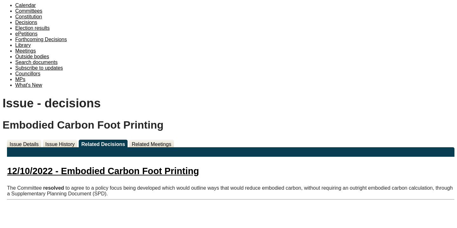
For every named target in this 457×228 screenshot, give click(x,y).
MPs (20, 79)
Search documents (36, 62)
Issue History (60, 144)
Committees (28, 11)
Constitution (28, 16)
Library (23, 45)
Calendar (25, 5)
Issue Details (24, 144)
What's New (28, 85)
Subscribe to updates (39, 68)
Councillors (27, 73)
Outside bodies (32, 56)
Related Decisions (103, 144)
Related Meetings (151, 144)
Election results (32, 28)
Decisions (26, 22)
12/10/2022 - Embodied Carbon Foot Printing (103, 171)
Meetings (25, 51)
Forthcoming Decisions (41, 39)
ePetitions (26, 33)
